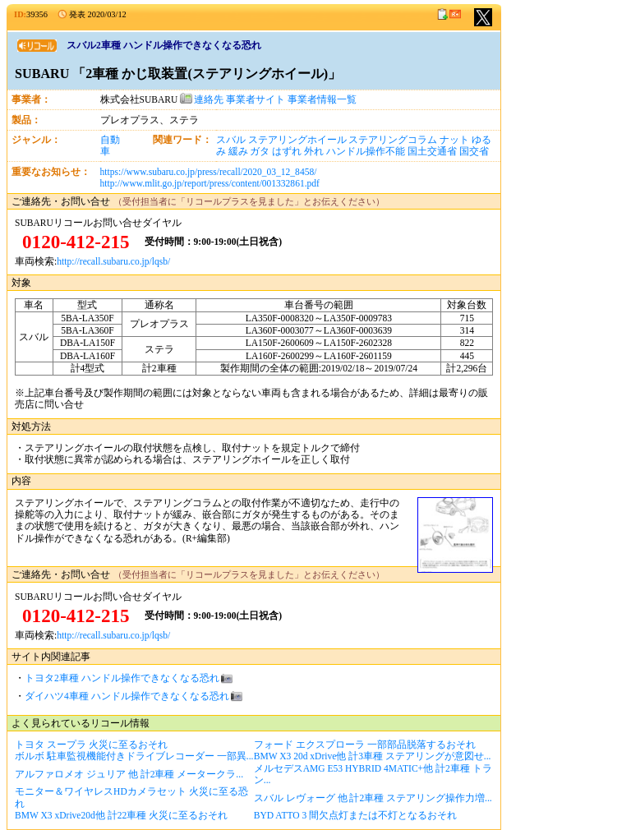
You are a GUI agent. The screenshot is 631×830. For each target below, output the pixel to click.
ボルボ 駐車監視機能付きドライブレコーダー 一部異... (134, 756)
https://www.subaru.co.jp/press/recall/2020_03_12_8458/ (208, 172)
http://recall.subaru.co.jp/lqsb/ (113, 261)
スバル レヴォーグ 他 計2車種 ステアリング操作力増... (373, 798)
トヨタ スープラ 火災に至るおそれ (91, 744)
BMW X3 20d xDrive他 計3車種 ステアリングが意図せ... (372, 756)
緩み (238, 151)
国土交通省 (432, 151)
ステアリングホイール (297, 140)
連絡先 (201, 99)
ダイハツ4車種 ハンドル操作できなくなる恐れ (127, 696)
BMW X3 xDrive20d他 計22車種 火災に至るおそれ (121, 815)
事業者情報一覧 (322, 99)
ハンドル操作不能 (365, 151)
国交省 (474, 151)
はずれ (287, 151)
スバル (231, 140)
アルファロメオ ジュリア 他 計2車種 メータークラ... (129, 774)
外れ (314, 151)
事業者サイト (255, 99)
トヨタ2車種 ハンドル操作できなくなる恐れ (122, 678)
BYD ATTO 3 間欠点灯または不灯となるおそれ (355, 815)
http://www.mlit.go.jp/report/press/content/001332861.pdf (210, 183)
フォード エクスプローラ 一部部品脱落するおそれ (365, 744)
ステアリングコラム (392, 140)
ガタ (259, 151)
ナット (454, 140)
